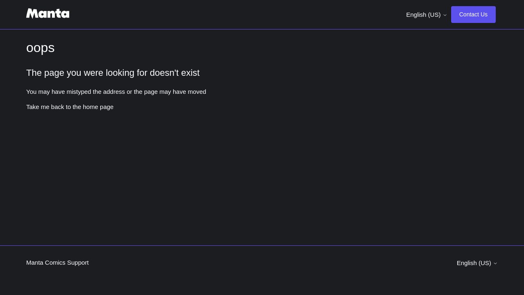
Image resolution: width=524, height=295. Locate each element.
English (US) (426, 14)
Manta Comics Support (57, 262)
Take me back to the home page (69, 106)
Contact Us (473, 14)
